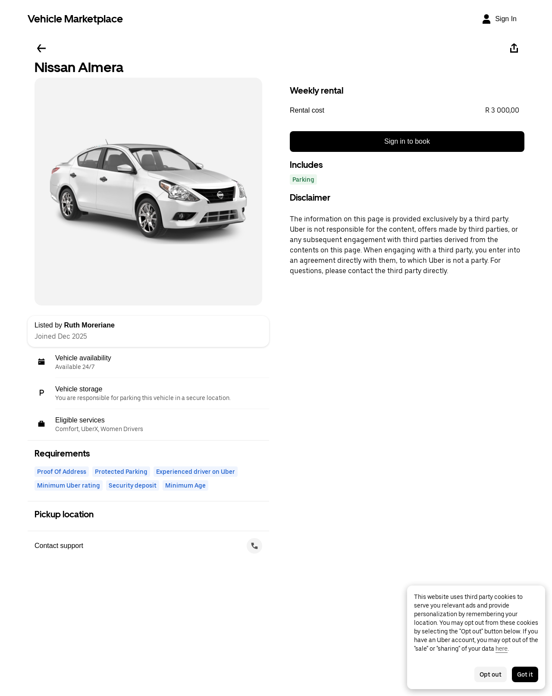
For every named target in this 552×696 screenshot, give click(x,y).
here (502, 648)
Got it (525, 674)
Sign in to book (407, 141)
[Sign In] (499, 18)
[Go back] (41, 48)
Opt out (491, 674)
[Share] (514, 48)
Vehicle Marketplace (75, 19)
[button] (407, 110)
